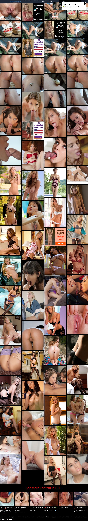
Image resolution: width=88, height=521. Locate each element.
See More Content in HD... (44, 488)
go (83, 2)
